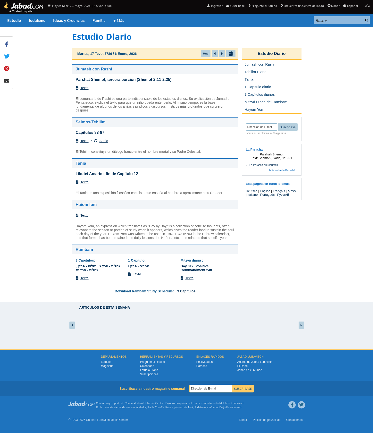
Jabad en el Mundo (249, 370)
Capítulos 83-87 (90, 132)
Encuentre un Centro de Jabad (302, 6)
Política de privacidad (267, 420)
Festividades (204, 362)
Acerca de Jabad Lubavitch (255, 362)
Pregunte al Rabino (262, 6)
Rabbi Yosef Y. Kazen (160, 407)
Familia (99, 20)
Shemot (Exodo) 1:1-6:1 (275, 158)
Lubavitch (140, 403)
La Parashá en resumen (264, 164)
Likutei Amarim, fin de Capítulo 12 (107, 174)
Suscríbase (235, 6)
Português (267, 194)
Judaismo (200, 407)
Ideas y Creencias (69, 20)
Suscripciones (149, 374)
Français (279, 191)
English (265, 191)
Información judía (219, 407)
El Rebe (242, 366)
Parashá (201, 366)
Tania (81, 163)
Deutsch (252, 191)
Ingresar (215, 6)
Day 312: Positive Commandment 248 (196, 268)
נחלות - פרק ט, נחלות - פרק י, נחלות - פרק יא (98, 268)
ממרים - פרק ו (138, 266)
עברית (292, 191)
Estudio (14, 20)
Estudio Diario (271, 53)
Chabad (129, 403)
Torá (190, 407)
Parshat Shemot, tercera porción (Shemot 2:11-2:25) (124, 79)
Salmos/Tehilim (91, 122)
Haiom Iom (86, 204)
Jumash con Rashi (94, 69)
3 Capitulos (85, 260)
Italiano (253, 194)
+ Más (118, 20)
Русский (283, 194)
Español (350, 6)
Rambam (84, 249)
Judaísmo (37, 20)
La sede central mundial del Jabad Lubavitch (217, 403)
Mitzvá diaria (191, 260)
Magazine (107, 366)
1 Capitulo (136, 260)
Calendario (147, 366)
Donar (333, 6)
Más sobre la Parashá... (283, 170)
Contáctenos (294, 420)
